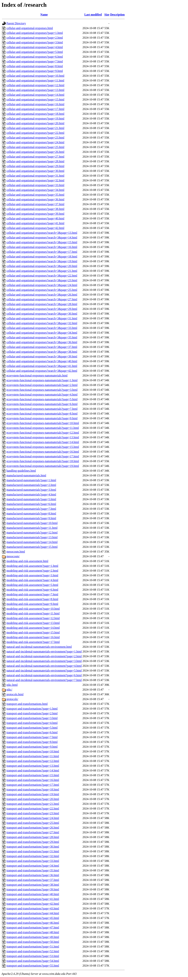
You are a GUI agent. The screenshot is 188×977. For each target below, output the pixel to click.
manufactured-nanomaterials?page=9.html (31, 518)
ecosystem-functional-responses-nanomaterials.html (37, 375)
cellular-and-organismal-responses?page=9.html (34, 70)
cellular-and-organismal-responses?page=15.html (35, 99)
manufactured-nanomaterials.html (26, 475)
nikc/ (9, 689)
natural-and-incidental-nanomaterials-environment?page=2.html (44, 656)
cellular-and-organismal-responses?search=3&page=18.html (41, 256)
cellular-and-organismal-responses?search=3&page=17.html (41, 251)
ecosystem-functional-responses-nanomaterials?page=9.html (41, 418)
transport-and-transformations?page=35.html (32, 870)
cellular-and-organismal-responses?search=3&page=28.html (41, 304)
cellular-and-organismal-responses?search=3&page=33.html (41, 327)
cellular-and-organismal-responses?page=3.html (34, 42)
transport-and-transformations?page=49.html (32, 937)
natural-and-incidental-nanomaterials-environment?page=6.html (44, 675)
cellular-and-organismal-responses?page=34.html (35, 189)
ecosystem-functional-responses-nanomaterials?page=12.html (42, 432)
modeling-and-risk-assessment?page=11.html (33, 613)
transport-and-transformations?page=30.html (32, 846)
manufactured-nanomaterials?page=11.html (31, 527)
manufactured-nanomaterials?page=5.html (31, 499)
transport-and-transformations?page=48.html (32, 932)
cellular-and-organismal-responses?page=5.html (34, 51)
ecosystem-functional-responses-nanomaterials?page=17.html (42, 456)
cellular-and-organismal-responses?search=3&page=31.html (41, 318)
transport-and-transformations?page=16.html (32, 780)
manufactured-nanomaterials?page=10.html (32, 523)
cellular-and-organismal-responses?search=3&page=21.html (41, 270)
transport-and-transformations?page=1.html (32, 708)
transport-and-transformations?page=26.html (32, 827)
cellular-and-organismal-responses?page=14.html (35, 94)
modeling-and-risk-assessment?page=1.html (32, 565)
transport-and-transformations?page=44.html (32, 913)
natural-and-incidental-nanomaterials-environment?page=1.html (44, 651)
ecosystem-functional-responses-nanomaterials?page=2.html (41, 385)
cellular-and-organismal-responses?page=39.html (35, 213)
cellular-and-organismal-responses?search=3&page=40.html (41, 361)
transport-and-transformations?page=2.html (32, 713)
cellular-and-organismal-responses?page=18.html (35, 113)
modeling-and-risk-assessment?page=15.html (33, 632)
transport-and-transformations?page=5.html (32, 727)
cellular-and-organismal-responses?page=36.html (35, 199)
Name (44, 14)
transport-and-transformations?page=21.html (32, 803)
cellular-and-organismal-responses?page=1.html (34, 32)
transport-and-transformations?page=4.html (32, 722)
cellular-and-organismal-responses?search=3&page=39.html (41, 356)
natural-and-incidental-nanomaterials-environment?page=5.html (44, 670)
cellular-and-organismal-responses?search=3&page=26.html (41, 294)
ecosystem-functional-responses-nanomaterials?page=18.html (42, 461)
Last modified (93, 14)
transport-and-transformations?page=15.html (32, 775)
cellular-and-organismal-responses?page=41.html (35, 223)
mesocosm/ (13, 556)
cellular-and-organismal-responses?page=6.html (34, 56)
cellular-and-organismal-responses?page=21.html (35, 128)
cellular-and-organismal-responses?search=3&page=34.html (41, 332)
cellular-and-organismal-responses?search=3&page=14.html (41, 237)
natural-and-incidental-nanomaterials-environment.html (39, 646)
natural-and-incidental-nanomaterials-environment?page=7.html (44, 680)
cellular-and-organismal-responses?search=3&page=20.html (41, 266)
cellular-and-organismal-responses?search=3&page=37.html (41, 346)
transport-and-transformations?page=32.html (32, 856)
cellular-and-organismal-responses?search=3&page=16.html (41, 247)
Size (106, 14)
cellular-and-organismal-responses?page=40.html (35, 218)
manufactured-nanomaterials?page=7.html (31, 508)
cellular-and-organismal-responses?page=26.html (35, 151)
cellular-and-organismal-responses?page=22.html (35, 132)
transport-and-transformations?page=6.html (32, 732)
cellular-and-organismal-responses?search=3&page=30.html (41, 313)
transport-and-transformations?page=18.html (32, 789)
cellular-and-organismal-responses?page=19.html (35, 118)
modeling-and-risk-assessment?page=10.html (33, 608)
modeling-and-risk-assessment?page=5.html (32, 584)
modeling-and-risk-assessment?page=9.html (32, 603)
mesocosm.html (15, 551)
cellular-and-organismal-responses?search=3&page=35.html (41, 337)
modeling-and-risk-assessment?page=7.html (32, 594)
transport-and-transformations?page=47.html (32, 927)
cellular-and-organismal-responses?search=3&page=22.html (41, 275)
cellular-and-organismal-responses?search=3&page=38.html (41, 351)
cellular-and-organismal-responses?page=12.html (35, 85)
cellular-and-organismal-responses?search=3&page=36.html (41, 342)
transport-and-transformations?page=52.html (32, 951)
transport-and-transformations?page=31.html (32, 851)
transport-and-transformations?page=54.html (32, 960)
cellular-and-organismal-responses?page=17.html (35, 109)
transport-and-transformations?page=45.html (32, 918)
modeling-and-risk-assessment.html (27, 561)
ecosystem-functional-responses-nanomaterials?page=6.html (41, 404)
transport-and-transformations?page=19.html (32, 794)
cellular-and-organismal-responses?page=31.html (35, 175)
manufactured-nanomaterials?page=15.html (32, 546)
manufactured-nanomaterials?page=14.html (32, 542)
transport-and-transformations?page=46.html (32, 922)
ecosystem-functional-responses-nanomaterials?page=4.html (41, 394)
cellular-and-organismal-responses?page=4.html (34, 47)
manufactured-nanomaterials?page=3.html (31, 489)
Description (117, 14)
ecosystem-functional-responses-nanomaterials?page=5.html (41, 399)
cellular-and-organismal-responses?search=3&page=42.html (41, 370)
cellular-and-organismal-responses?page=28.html (35, 161)
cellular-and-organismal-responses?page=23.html (35, 137)
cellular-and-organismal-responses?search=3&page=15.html (41, 242)
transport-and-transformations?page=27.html (32, 832)
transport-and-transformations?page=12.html (32, 760)
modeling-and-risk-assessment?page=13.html (33, 622)
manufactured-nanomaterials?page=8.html (31, 513)
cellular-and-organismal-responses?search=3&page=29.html (41, 308)
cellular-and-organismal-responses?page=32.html (35, 180)
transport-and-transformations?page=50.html (32, 941)
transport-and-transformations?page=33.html (32, 860)
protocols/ (12, 699)
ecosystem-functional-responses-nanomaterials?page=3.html (41, 389)
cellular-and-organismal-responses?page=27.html (35, 156)
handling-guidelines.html (21, 470)
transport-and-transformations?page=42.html (32, 903)
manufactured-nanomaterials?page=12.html (32, 532)
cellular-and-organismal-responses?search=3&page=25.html (41, 289)
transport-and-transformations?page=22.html (32, 808)
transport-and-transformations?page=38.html (32, 884)
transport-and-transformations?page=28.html (32, 837)
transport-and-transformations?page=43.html (32, 908)
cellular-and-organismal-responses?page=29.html (35, 166)
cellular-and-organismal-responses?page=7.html (34, 61)
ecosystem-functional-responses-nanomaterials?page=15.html (42, 446)
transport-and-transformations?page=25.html (32, 822)
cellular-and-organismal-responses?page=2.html (34, 37)
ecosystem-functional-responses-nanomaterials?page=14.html (42, 442)
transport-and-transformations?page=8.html (32, 741)
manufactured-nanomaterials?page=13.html (32, 537)
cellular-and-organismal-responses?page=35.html (35, 194)
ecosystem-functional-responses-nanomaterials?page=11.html (42, 427)
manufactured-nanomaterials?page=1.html (31, 480)
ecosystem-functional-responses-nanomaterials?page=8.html (41, 413)
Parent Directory (16, 23)
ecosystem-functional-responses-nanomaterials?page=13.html (42, 437)
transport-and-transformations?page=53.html (32, 956)
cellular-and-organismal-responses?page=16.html (35, 104)
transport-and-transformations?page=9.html (32, 746)
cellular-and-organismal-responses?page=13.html (35, 90)
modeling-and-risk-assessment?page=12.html (33, 618)
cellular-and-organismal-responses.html (29, 28)
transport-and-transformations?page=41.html (32, 898)
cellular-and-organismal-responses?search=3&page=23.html (41, 280)
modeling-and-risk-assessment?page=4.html (32, 580)
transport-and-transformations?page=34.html (32, 865)
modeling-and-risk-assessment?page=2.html (32, 570)
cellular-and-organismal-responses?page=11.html (35, 80)
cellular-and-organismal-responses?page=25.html (35, 147)
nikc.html (12, 684)
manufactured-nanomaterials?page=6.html (31, 504)
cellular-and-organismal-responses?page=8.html (34, 66)
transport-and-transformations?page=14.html (32, 770)
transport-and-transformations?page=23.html (32, 813)
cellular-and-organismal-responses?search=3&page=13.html (41, 232)
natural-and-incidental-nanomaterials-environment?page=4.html (44, 665)
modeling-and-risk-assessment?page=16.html (33, 637)
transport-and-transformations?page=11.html (32, 756)
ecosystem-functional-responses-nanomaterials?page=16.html (42, 451)
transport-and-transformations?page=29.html (32, 841)
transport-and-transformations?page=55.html (32, 965)
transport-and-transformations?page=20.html (32, 799)
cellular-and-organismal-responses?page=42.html (35, 228)
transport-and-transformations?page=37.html (32, 879)
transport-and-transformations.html (27, 703)
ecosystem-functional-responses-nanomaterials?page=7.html (41, 408)
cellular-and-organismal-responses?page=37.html (35, 204)
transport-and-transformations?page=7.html (32, 737)
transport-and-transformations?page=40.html (32, 894)
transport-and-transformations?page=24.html (32, 818)
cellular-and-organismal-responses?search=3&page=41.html (41, 366)
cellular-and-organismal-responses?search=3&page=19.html (41, 261)
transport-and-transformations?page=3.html (32, 718)
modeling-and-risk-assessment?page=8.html (32, 599)
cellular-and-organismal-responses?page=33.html (35, 185)
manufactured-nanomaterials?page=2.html (31, 484)
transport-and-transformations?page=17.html (32, 784)
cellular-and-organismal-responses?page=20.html (35, 123)
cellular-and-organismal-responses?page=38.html (35, 208)
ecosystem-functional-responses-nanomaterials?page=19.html (42, 465)
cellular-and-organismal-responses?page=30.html (35, 170)
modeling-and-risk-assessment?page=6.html (32, 589)
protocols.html (15, 694)
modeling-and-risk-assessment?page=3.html (32, 575)
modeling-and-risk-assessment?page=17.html (33, 642)
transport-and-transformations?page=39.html (32, 889)
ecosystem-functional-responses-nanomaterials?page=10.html (42, 423)
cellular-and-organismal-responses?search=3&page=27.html (41, 299)
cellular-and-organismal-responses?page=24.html (35, 142)
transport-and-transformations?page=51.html (32, 946)
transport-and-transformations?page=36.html (32, 875)
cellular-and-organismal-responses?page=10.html (35, 75)
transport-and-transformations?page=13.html (32, 765)
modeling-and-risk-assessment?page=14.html (33, 627)
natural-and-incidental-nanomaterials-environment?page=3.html (44, 661)
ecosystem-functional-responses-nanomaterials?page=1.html (41, 380)
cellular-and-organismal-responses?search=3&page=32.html (41, 323)
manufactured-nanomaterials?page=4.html (31, 494)
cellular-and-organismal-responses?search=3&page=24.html (41, 285)
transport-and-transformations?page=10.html (32, 751)
